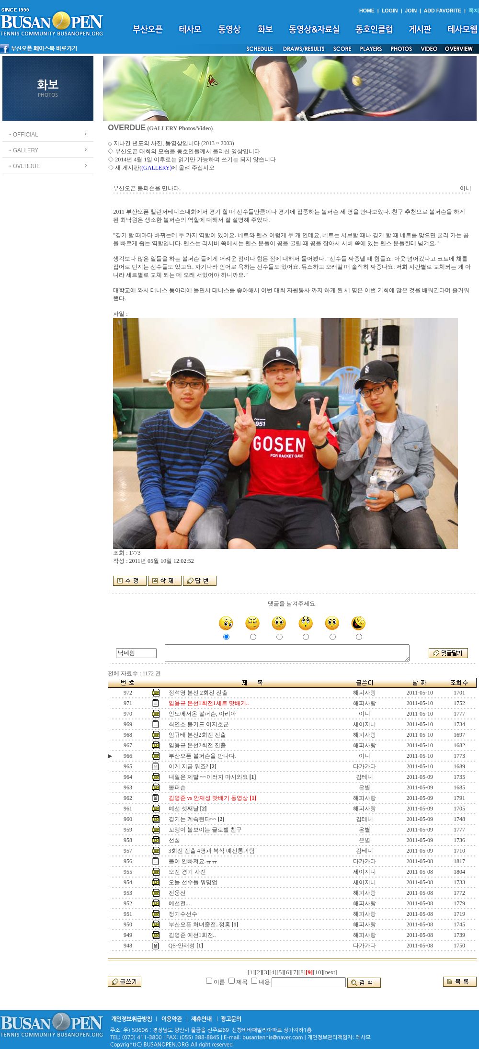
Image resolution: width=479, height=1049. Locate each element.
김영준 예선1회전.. (192, 935)
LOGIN (390, 10)
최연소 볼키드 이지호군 (199, 724)
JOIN (411, 10)
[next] (330, 972)
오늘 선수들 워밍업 (193, 882)
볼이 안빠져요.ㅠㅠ (193, 861)
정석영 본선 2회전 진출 (198, 692)
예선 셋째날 (184, 808)
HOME (367, 10)
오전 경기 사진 (187, 871)
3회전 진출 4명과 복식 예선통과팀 (212, 850)
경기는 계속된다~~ (193, 819)
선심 (174, 840)
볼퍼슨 (177, 787)
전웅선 (177, 892)
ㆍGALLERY (22, 150)
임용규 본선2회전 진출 (197, 745)
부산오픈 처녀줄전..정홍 (199, 924)
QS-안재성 (182, 945)
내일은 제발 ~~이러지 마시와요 (208, 777)
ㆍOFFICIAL (22, 134)
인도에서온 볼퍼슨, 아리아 (202, 713)
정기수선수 (183, 914)
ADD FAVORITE (443, 10)
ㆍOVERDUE (23, 165)
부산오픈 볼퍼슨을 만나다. (202, 756)
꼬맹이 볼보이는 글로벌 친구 (205, 829)
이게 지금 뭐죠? (188, 766)
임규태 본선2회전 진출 (197, 734)
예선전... (179, 903)
